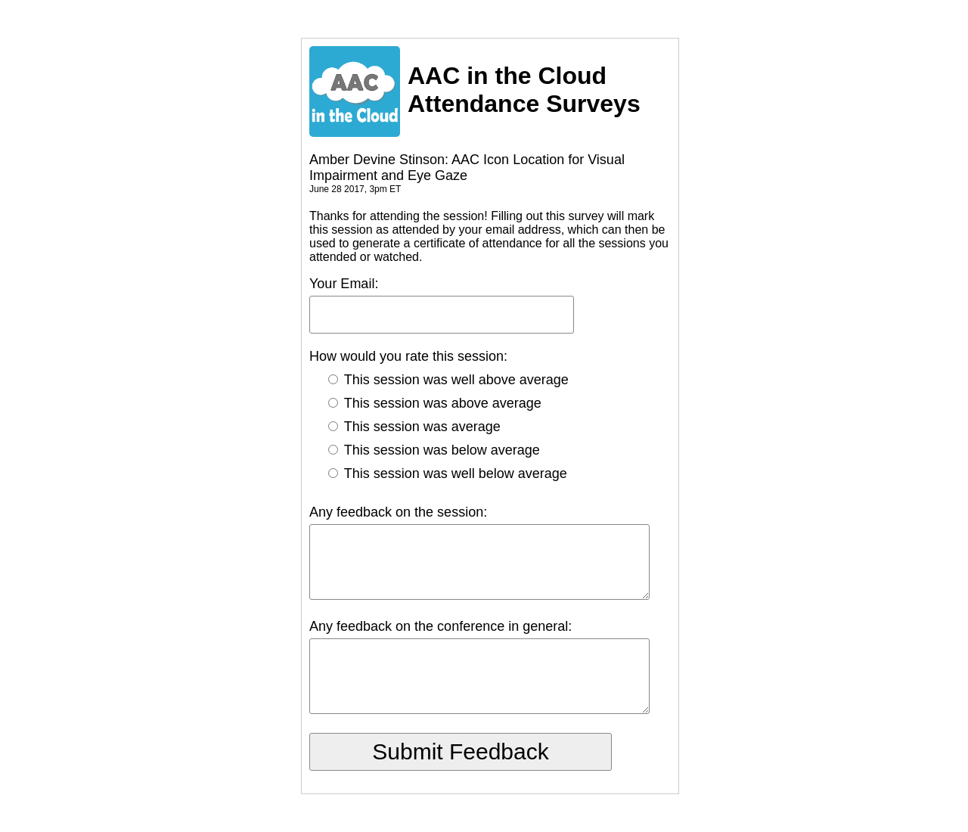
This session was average (414, 426)
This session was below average (434, 450)
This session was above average (434, 403)
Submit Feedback (460, 751)
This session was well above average (448, 379)
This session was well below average (447, 473)
